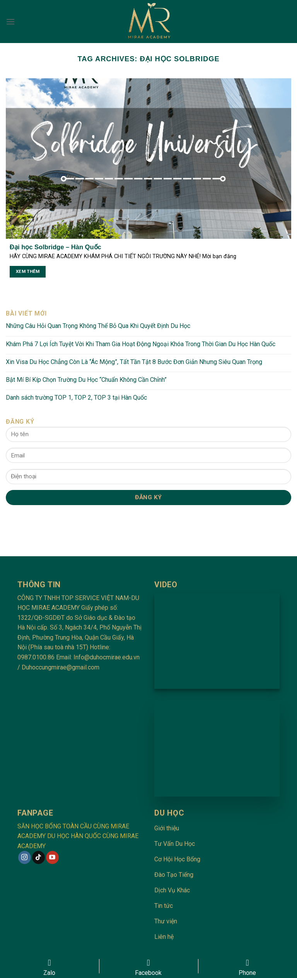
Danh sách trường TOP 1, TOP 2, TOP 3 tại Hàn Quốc (76, 397)
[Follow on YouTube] (52, 857)
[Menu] (10, 21)
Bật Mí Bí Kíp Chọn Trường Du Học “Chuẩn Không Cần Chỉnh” (86, 379)
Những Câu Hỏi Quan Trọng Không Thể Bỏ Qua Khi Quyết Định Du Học (98, 325)
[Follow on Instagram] (24, 857)
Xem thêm (28, 271)
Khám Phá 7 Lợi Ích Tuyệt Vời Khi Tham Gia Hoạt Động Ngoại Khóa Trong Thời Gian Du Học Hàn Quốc (140, 344)
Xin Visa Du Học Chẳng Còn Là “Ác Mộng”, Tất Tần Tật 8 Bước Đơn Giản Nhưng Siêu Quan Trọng (134, 362)
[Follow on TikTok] (38, 857)
